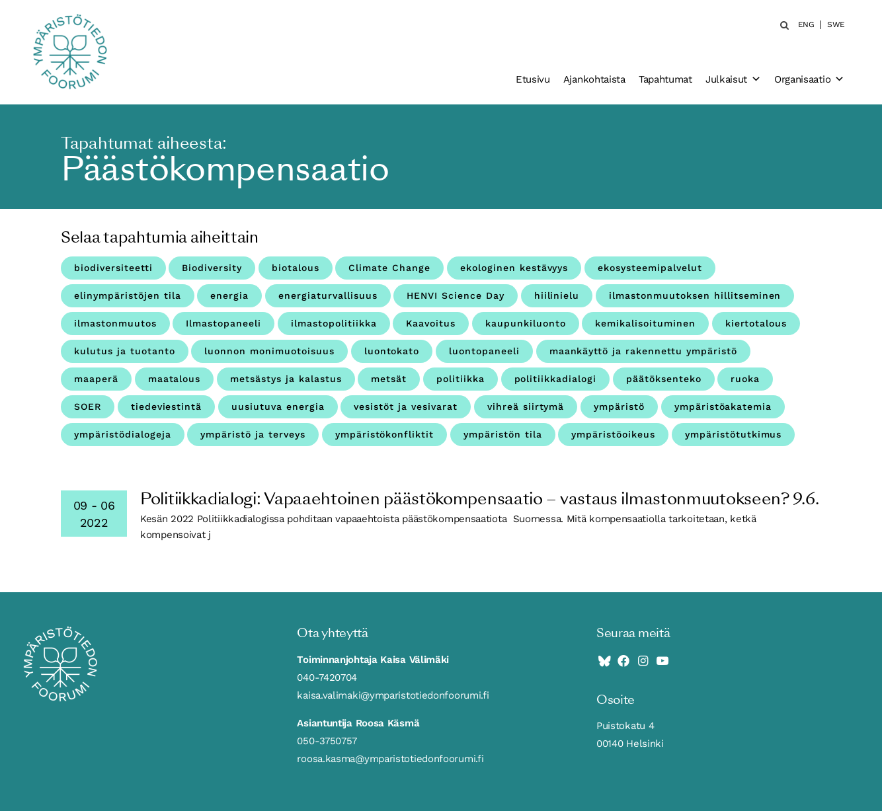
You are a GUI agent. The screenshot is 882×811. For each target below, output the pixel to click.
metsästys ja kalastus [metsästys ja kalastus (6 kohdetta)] (286, 378)
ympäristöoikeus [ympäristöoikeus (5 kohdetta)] (613, 434)
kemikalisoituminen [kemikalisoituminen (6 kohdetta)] (645, 323)
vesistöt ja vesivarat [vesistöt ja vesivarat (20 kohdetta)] (406, 406)
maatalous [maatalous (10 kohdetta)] (174, 378)
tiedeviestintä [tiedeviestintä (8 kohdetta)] (166, 406)
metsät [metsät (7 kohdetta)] (389, 378)
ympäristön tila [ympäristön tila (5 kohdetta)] (502, 434)
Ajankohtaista (594, 79)
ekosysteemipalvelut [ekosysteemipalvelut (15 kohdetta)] (650, 267)
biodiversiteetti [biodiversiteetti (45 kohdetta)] (113, 267)
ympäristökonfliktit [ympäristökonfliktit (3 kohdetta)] (384, 434)
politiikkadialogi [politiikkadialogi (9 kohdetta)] (555, 378)
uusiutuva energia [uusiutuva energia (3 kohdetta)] (278, 406)
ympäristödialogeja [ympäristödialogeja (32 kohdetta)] (122, 434)
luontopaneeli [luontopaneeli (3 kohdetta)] (484, 351)
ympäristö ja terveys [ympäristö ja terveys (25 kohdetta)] (252, 434)
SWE (836, 24)
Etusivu (533, 79)
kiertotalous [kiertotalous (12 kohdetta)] (756, 323)
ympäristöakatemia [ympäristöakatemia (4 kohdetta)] (723, 406)
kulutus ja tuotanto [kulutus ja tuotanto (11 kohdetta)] (124, 351)
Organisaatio (809, 79)
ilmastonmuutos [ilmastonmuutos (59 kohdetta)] (115, 323)
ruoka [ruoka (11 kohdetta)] (745, 378)
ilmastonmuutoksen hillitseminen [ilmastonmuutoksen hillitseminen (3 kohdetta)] (695, 295)
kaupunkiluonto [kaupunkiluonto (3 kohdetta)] (525, 323)
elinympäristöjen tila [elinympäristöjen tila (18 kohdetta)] (127, 295)
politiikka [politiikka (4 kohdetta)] (460, 378)
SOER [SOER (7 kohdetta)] (87, 406)
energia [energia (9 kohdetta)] (229, 295)
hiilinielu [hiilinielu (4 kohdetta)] (557, 295)
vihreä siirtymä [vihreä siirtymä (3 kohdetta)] (526, 406)
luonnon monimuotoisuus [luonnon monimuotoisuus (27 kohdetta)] (269, 351)
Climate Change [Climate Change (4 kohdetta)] (389, 267)
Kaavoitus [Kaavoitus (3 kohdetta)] (431, 323)
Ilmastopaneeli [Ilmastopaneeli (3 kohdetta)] (223, 323)
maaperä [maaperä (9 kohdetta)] (96, 378)
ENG (806, 24)
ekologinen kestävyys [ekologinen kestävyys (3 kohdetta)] (514, 267)
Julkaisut (733, 79)
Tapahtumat (665, 79)
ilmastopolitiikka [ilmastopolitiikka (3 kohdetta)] (334, 323)
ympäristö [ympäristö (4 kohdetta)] (619, 406)
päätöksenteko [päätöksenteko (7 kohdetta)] (664, 378)
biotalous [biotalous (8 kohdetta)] (295, 267)
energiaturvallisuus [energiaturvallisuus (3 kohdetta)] (328, 295)
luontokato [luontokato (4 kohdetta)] (392, 351)
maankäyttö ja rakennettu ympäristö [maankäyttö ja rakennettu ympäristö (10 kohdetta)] (643, 351)
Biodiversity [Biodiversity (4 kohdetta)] (212, 267)
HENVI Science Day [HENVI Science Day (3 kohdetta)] (455, 295)
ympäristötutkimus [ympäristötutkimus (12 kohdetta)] (733, 434)
